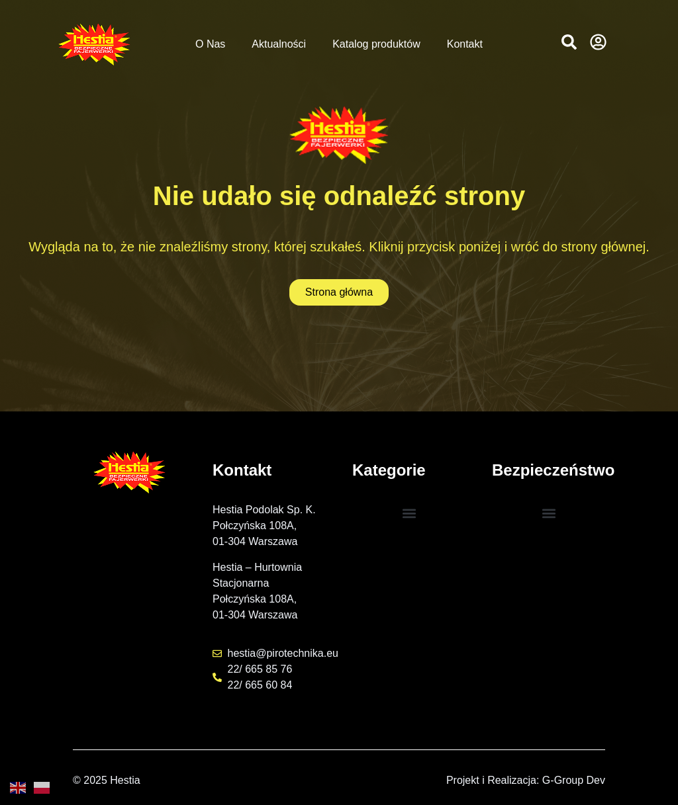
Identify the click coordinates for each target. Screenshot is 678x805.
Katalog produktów (376, 44)
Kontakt (465, 44)
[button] (569, 42)
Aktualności (279, 44)
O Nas (210, 44)
